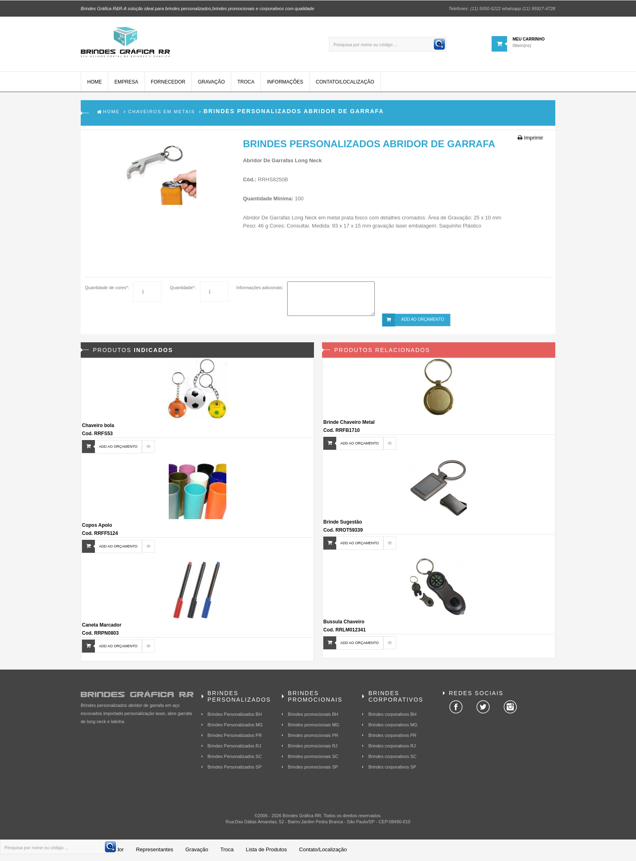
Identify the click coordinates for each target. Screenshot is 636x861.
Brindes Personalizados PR (235, 736)
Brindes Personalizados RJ (234, 746)
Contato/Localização (345, 83)
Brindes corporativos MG (392, 725)
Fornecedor (168, 83)
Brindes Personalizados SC (235, 757)
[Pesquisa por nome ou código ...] (388, 44)
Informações (285, 83)
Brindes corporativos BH (392, 715)
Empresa (126, 83)
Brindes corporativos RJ (392, 746)
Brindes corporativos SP (392, 767)
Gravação (211, 83)
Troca (245, 83)
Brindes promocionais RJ (312, 746)
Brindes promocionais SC (313, 757)
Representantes (154, 851)
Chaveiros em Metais (161, 112)
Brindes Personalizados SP (235, 767)
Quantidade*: (183, 288)
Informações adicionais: (260, 288)
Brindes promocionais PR (313, 736)
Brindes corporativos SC (392, 757)
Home (94, 83)
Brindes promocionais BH (313, 715)
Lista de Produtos (266, 851)
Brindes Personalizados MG (235, 725)
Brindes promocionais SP (313, 767)
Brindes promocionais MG (313, 725)
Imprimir (530, 139)
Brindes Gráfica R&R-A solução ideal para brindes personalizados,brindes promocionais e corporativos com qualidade (197, 8)
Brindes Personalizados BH (235, 715)
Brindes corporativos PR (392, 736)
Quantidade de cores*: (107, 288)
